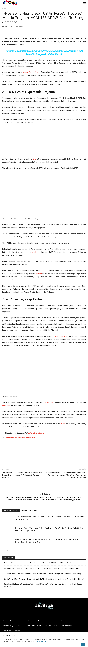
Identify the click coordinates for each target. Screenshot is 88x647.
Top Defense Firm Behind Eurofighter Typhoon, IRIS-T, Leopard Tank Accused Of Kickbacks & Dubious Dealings (23, 474)
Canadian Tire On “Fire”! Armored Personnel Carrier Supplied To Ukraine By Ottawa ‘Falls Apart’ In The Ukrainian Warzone (66, 474)
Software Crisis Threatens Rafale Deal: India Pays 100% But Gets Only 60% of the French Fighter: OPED (41, 568)
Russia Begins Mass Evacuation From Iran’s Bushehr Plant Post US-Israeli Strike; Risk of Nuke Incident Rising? (44, 579)
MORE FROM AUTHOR (29, 511)
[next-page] (7, 550)
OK (83, 644)
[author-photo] (44, 490)
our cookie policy (41, 641)
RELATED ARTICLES (11, 511)
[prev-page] (3, 550)
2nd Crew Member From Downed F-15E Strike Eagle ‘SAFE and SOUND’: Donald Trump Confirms (39, 563)
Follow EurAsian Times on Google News (20, 437)
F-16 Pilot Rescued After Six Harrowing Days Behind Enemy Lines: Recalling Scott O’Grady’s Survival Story (42, 574)
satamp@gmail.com (35, 433)
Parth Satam (8, 26)
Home (4, 8)
